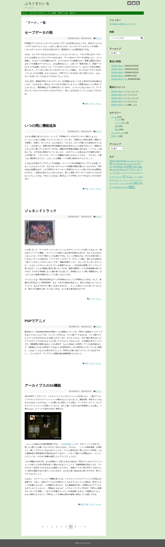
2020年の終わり (118, 69)
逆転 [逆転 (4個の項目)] (123, 187)
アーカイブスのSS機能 (43, 385)
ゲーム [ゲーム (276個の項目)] (127, 176)
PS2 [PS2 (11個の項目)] (115, 167)
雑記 (117, 130)
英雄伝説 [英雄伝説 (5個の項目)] (117, 187)
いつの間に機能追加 (40, 126)
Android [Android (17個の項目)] (118, 161)
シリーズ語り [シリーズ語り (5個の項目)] (138, 177)
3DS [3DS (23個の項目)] (111, 161)
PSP (86, 104)
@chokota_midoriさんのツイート (123, 24)
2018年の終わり (118, 76)
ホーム (24, 13)
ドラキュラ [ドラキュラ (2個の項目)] (126, 180)
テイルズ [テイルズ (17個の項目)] (113, 180)
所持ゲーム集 (63, 13)
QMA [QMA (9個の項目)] (135, 167)
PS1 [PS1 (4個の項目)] (111, 167)
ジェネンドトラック (41, 211)
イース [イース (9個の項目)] (123, 173)
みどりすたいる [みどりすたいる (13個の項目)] (132, 169)
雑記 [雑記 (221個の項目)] (131, 187)
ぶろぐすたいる (37, 3)
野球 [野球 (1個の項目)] (126, 187)
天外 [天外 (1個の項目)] (127, 183)
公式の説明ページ (68, 444)
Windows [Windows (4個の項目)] (116, 170)
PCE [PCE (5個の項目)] (135, 164)
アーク (98, 38)
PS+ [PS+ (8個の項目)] (139, 164)
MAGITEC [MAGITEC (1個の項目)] (130, 164)
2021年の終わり (118, 66)
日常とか (115, 136)
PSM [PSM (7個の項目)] (124, 167)
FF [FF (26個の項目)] (110, 163)
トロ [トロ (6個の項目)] (120, 180)
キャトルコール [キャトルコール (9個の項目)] (134, 173)
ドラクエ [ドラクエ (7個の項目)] (133, 180)
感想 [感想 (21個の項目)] (135, 183)
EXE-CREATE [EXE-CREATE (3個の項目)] (131, 161)
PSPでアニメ (35, 321)
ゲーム (98, 104)
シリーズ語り (120, 123)
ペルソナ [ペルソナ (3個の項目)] (122, 183)
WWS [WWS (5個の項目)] (122, 170)
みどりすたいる (117, 133)
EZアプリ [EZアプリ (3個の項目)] (139, 161)
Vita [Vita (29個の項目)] (140, 166)
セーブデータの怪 (39, 32)
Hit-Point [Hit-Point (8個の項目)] (120, 164)
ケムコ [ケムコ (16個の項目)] (118, 177)
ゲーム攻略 (52, 13)
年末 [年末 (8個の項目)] (131, 183)
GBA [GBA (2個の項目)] (114, 164)
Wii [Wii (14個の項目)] (110, 169)
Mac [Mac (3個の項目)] (125, 164)
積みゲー (73, 13)
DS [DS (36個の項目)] (124, 160)
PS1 (82, 504)
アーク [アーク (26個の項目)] (116, 172)
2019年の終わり (118, 72)
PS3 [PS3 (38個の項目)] (119, 166)
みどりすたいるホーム (37, 13)
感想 (117, 126)
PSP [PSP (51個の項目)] (129, 166)
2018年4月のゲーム (119, 79)
